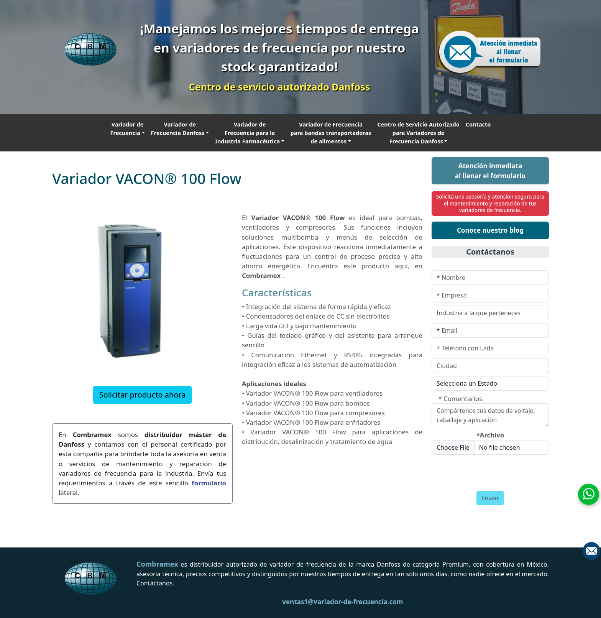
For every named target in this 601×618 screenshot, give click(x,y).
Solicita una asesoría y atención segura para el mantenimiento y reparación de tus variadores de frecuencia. (490, 203)
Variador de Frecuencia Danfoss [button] (178, 128)
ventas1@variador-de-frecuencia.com (342, 601)
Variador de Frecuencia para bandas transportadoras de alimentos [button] (331, 132)
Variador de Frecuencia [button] (127, 128)
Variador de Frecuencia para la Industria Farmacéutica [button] (247, 132)
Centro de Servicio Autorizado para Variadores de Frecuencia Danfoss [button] (418, 132)
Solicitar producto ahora (142, 395)
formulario (209, 482)
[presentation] (477, 469)
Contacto (478, 124)
